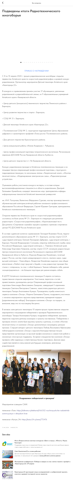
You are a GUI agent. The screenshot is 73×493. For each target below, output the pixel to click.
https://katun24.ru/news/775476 (34, 421)
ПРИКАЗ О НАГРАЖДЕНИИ (36, 72)
